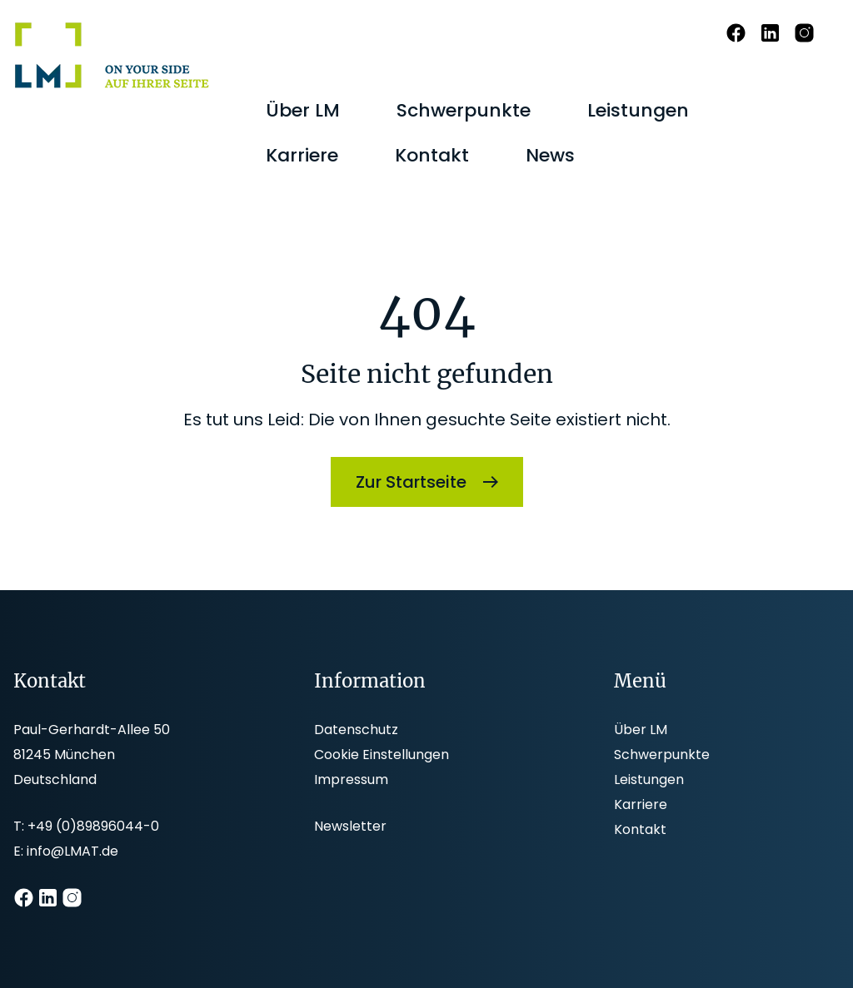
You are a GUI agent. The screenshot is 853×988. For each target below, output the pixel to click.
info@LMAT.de (72, 851)
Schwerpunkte (662, 754)
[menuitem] (303, 110)
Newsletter (350, 826)
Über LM (640, 729)
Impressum (351, 779)
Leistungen (649, 779)
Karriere (640, 804)
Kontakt (640, 829)
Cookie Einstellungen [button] (381, 754)
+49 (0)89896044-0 (93, 826)
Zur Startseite (411, 482)
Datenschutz (356, 729)
